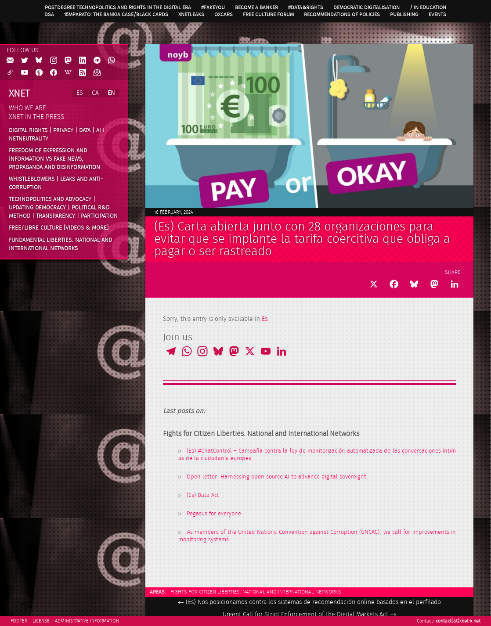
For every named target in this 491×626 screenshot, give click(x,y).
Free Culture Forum (268, 14)
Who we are (27, 108)
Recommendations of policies (342, 14)
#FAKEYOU (213, 7)
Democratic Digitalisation (366, 7)
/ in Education (428, 7)
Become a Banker (256, 7)
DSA (49, 14)
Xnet (19, 93)
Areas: (158, 591)
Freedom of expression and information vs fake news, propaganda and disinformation (54, 159)
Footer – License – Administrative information (65, 621)
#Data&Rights (305, 7)
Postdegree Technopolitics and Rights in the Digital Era (118, 7)
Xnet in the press (36, 117)
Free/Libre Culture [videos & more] (58, 228)
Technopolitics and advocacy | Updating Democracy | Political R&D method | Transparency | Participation (63, 207)
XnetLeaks (191, 14)
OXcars (223, 14)
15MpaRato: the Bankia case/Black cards (116, 14)
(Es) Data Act (203, 495)
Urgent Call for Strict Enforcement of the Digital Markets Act (309, 615)
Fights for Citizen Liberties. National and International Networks (255, 591)
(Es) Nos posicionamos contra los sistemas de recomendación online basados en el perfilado (309, 602)
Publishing (404, 14)
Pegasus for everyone (214, 514)
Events (437, 14)
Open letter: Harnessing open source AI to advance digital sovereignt (276, 477)
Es (264, 319)
